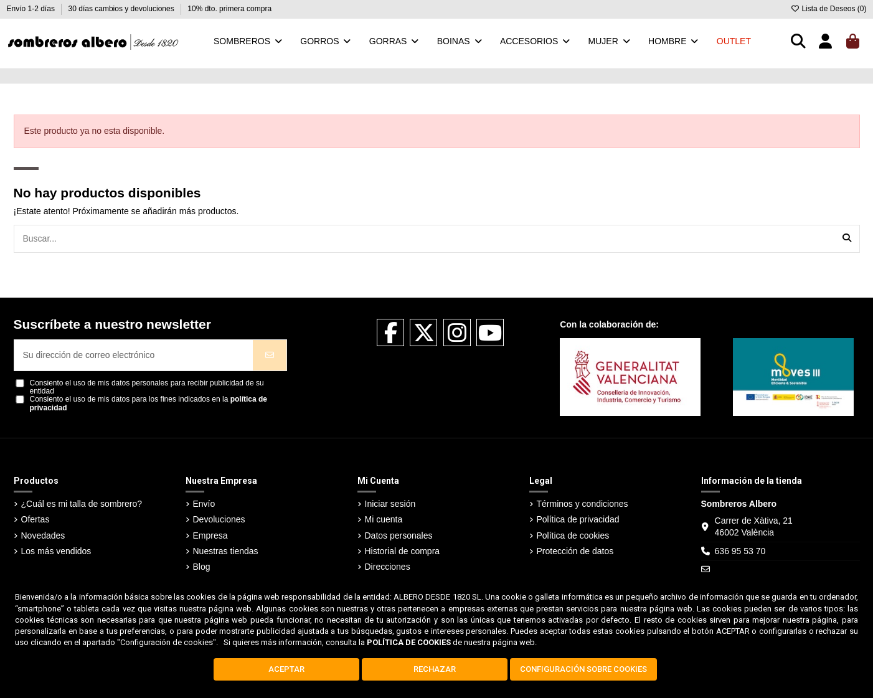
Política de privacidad (578, 519)
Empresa (210, 535)
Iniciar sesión (390, 504)
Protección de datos (575, 551)
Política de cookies (573, 535)
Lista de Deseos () (828, 8)
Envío (204, 504)
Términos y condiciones (582, 504)
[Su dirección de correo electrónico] (134, 355)
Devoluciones (219, 519)
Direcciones (387, 567)
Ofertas (35, 519)
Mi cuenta (384, 519)
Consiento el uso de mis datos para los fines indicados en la (149, 403)
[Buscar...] (847, 239)
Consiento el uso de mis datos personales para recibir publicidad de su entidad (147, 387)
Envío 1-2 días (32, 8)
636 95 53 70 (740, 551)
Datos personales (399, 535)
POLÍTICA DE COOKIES (409, 642)
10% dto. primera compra (229, 8)
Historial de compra (402, 551)
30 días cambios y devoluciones (122, 8)
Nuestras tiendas (225, 551)
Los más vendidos (56, 551)
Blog (201, 567)
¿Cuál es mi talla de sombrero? (82, 504)
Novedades (43, 535)
